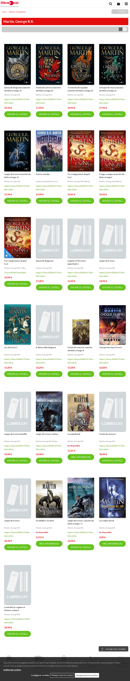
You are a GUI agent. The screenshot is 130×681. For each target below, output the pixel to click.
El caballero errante (45, 520)
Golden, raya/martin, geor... (47, 181)
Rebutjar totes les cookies (62, 675)
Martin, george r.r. (12, 95)
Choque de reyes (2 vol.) (110, 347)
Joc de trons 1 (10, 347)
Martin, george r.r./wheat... (79, 181)
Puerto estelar (43, 174)
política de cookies (12, 669)
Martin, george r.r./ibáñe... (47, 441)
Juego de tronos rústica (47, 434)
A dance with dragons (46, 347)
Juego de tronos (107, 260)
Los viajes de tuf (106, 520)
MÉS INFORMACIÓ (81, 457)
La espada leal (74, 434)
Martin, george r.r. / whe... (15, 268)
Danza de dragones (45, 260)
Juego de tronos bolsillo (15, 434)
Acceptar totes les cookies (87, 675)
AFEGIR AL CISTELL (17, 114)
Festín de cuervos (107, 434)
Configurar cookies (40, 675)
